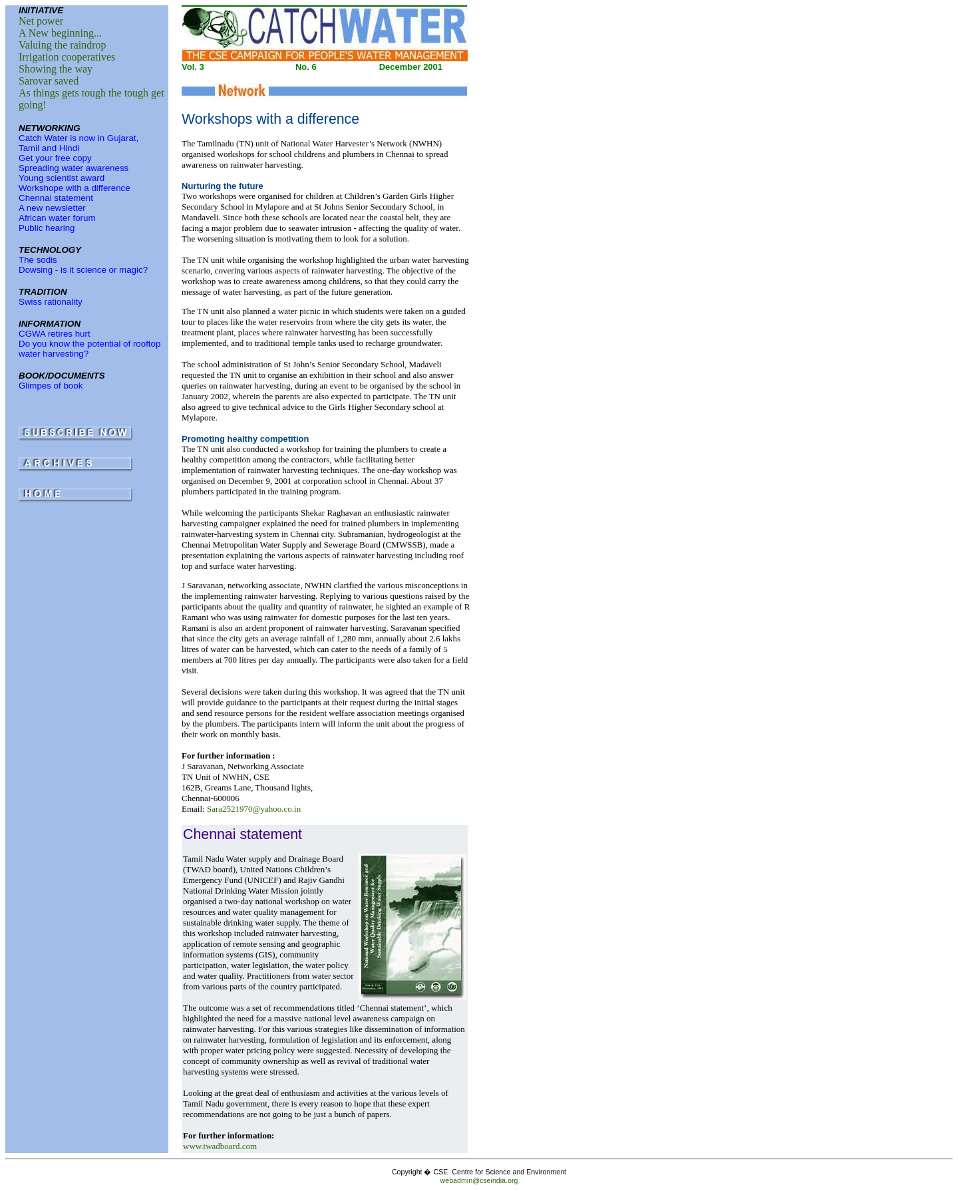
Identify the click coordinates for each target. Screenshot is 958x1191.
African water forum (57, 218)
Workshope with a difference (74, 188)
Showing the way (55, 69)
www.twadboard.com (220, 1146)
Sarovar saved (49, 80)
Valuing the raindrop (62, 45)
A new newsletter (52, 208)
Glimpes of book (50, 386)
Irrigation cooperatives (67, 57)
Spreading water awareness (73, 168)
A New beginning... (60, 33)
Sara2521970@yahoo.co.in (254, 809)
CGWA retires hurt (54, 334)
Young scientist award (61, 178)
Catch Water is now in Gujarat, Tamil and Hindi (78, 143)
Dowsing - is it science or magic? (83, 270)
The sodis (38, 260)
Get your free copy (55, 158)
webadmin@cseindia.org (479, 1180)
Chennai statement (56, 198)
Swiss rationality (50, 302)
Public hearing (47, 228)
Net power (41, 21)
